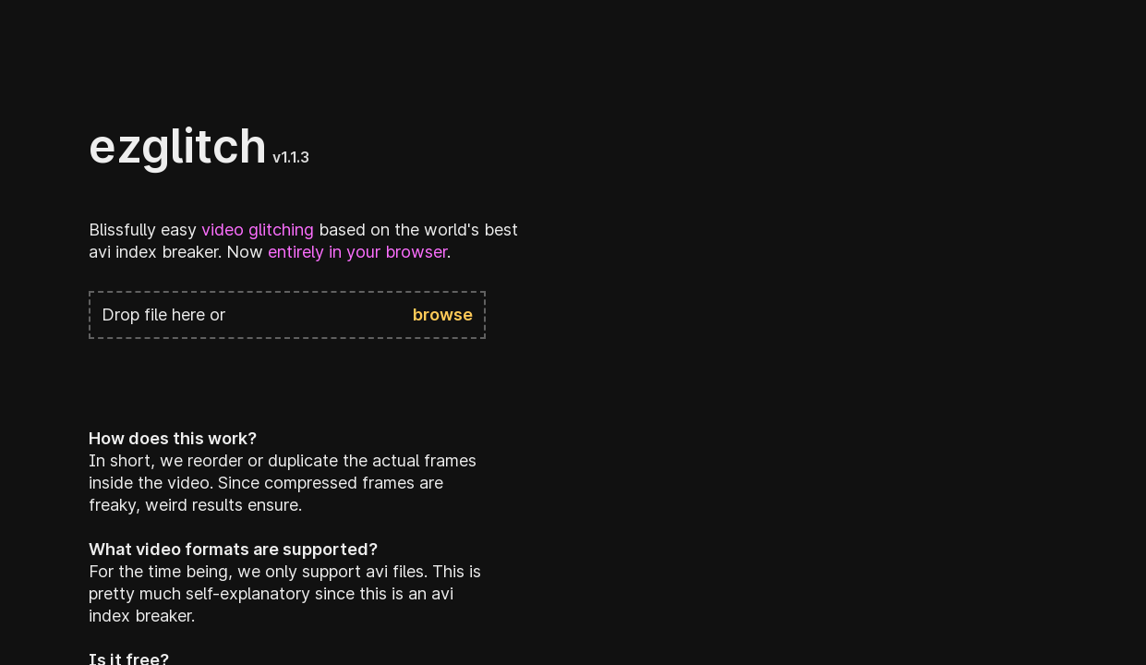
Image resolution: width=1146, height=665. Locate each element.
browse (443, 314)
